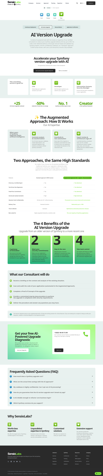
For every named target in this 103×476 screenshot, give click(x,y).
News (76, 456)
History (87, 456)
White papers (78, 458)
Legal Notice (25, 473)
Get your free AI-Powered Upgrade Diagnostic (28, 336)
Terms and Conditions (38, 473)
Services (48, 7)
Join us (87, 461)
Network (65, 464)
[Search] (77, 3)
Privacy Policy (30, 473)
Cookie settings (10, 473)
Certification (66, 461)
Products (54, 464)
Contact (88, 464)
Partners (77, 464)
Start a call (59, 350)
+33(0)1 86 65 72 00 (61, 333)
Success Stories (78, 461)
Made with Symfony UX (18, 473)
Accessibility (45, 473)
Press (87, 458)
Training (54, 458)
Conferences (66, 456)
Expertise (55, 461)
